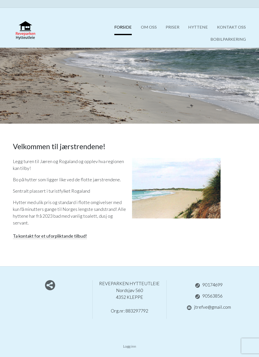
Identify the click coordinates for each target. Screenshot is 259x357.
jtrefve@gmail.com (209, 307)
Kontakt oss (231, 27)
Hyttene (198, 27)
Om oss (149, 27)
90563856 (209, 296)
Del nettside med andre (50, 285)
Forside (123, 27)
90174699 (209, 285)
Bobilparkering (228, 39)
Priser (172, 27)
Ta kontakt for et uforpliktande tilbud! (50, 236)
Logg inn (129, 346)
